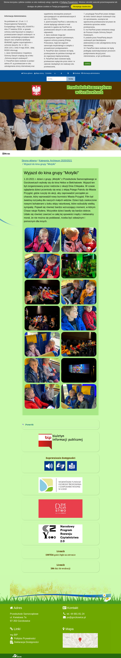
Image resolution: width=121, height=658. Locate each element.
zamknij (87, 63)
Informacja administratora (91, 73)
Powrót (29, 424)
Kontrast (76, 73)
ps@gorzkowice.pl (74, 617)
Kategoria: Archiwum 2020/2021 (55, 160)
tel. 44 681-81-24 (73, 614)
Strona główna (27, 73)
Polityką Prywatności (69, 2)
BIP (14, 635)
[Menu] (60, 153)
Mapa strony (39, 73)
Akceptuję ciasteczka (82, 6)
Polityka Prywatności (22, 638)
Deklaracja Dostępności (24, 642)
